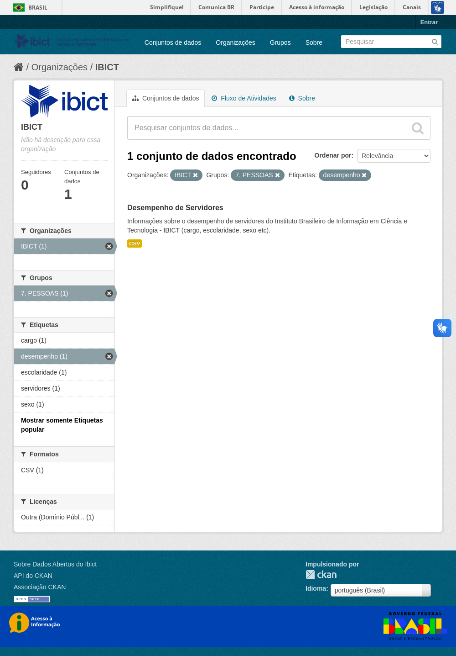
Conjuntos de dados (173, 42)
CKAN (321, 574)
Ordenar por (333, 155)
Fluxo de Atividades (244, 98)
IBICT (107, 67)
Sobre (314, 42)
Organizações (235, 42)
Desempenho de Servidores (175, 208)
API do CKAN (33, 575)
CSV (134, 243)
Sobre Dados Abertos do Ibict (55, 564)
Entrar (429, 22)
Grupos (280, 42)
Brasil (37, 7)
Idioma (316, 588)
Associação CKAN (40, 587)
